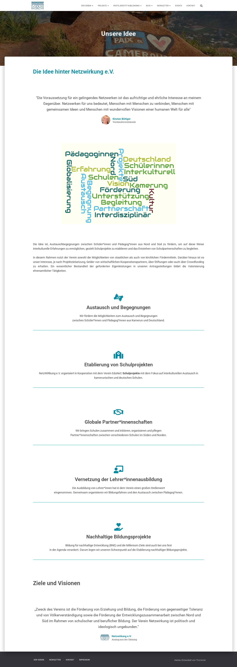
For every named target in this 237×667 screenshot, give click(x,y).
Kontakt (191, 6)
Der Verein (87, 6)
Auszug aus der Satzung (124, 639)
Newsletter (164, 6)
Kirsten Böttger (121, 118)
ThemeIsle (201, 660)
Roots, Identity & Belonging (127, 6)
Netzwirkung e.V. (121, 636)
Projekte (103, 6)
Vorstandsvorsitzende (124, 122)
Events (178, 6)
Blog (149, 6)
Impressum (84, 660)
